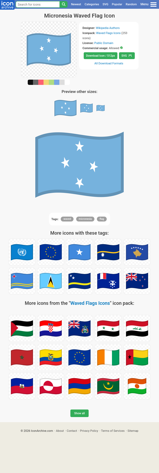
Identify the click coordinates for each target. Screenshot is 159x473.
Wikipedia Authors (108, 28)
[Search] (63, 4)
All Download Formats (108, 63)
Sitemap (133, 430)
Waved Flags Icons (108, 33)
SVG (105, 4)
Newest (76, 4)
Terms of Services (113, 430)
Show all (79, 413)
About (60, 430)
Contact (72, 430)
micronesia (85, 218)
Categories (92, 4)
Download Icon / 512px (100, 55)
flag (102, 218)
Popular (117, 4)
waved (67, 218)
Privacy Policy (89, 430)
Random (131, 4)
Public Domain (103, 43)
